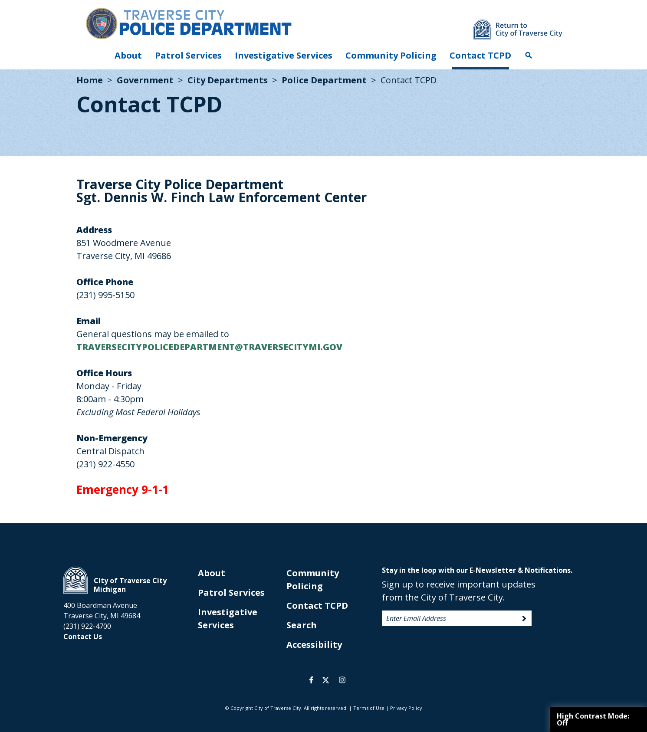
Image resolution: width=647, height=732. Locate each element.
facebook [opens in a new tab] (311, 679)
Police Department (324, 80)
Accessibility (314, 644)
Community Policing (391, 55)
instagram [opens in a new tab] (342, 679)
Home (89, 80)
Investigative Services (283, 55)
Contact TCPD (480, 55)
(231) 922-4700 (87, 626)
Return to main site (517, 29)
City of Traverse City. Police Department (188, 23)
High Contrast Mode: (593, 719)
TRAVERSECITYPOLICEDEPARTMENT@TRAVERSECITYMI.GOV (209, 347)
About (128, 55)
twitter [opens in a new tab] (325, 680)
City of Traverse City (75, 580)
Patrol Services (188, 55)
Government (145, 80)
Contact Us (82, 636)
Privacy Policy (406, 708)
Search (528, 55)
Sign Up (524, 618)
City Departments (227, 80)
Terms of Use (368, 708)
